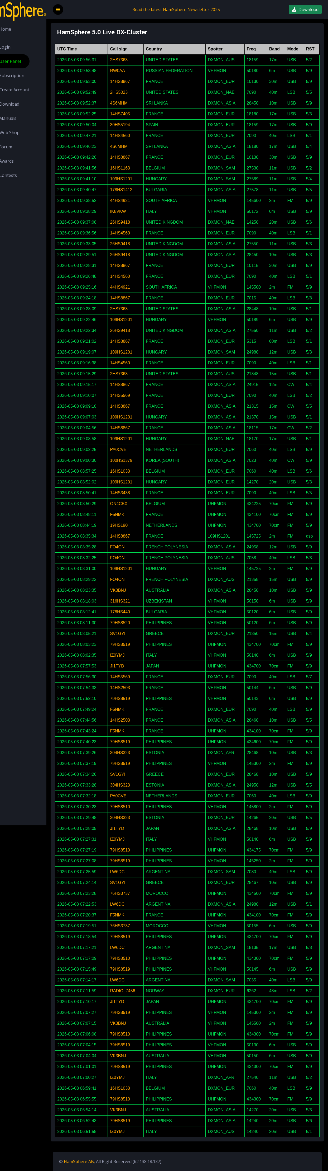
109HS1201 (137, 179)
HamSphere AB (98, 1161)
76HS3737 (136, 893)
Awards (19, 161)
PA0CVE (134, 449)
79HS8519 (136, 644)
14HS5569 (136, 395)
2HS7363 (134, 60)
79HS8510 (136, 807)
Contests (21, 175)
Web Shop (22, 132)
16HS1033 (136, 471)
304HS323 (136, 752)
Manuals (21, 118)
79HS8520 (136, 622)
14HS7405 (136, 114)
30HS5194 (136, 125)
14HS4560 (136, 135)
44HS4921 (136, 200)
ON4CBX (134, 503)
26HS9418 (136, 222)
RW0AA (133, 70)
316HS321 (136, 601)
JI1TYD (132, 666)
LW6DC (133, 871)
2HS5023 (134, 92)
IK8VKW (133, 211)
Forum (19, 147)
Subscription (25, 75)
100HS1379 (137, 460)
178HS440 (136, 612)
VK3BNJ (133, 590)
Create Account (27, 89)
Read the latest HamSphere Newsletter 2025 (186, 9)
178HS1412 (137, 189)
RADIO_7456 (138, 991)
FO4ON (133, 547)
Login (18, 47)
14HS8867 (136, 81)
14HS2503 (136, 687)
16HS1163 (136, 168)
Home (18, 29)
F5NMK (133, 514)
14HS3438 (136, 493)
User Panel (23, 61)
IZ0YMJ (133, 655)
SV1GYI (133, 633)
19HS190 (134, 525)
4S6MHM (134, 103)
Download (22, 104)
